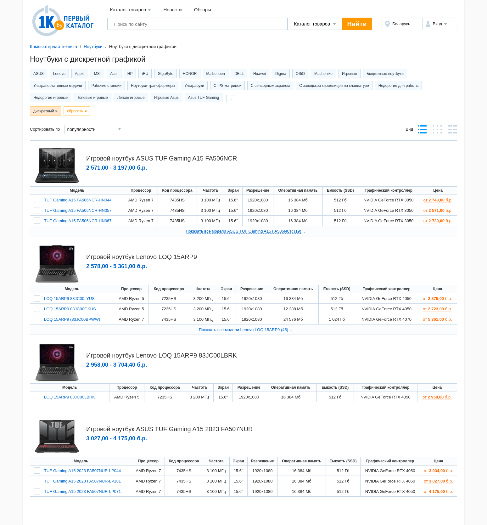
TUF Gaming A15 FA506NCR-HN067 (78, 220)
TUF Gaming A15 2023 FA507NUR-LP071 (82, 491)
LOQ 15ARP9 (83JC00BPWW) (72, 319)
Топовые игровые (92, 97)
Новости (173, 9)
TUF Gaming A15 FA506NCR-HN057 (78, 210)
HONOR (190, 73)
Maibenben (215, 73)
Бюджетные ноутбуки (385, 73)
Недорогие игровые (50, 97)
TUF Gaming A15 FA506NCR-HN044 (78, 200)
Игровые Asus (166, 97)
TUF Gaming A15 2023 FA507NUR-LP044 (82, 470)
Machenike (323, 73)
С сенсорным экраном (270, 85)
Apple (80, 73)
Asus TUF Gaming (203, 97)
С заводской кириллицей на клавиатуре (334, 85)
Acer (114, 73)
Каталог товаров (130, 10)
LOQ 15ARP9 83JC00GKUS (70, 309)
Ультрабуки (194, 85)
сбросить (75, 111)
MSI (97, 73)
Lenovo (59, 73)
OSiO (300, 73)
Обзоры (202, 9)
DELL (239, 73)
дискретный (43, 111)
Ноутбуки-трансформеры (153, 85)
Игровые (349, 73)
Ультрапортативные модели (57, 85)
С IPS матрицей (227, 85)
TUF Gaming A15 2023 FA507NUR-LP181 (82, 481)
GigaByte (165, 73)
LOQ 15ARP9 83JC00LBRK (69, 397)
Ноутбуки (93, 46)
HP (130, 73)
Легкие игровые (131, 97)
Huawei (259, 73)
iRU (145, 73)
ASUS (38, 73)
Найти (357, 23)
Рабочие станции (106, 85)
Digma (280, 73)
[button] (440, 24)
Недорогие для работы (398, 85)
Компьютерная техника (53, 46)
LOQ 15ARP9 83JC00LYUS (69, 298)
